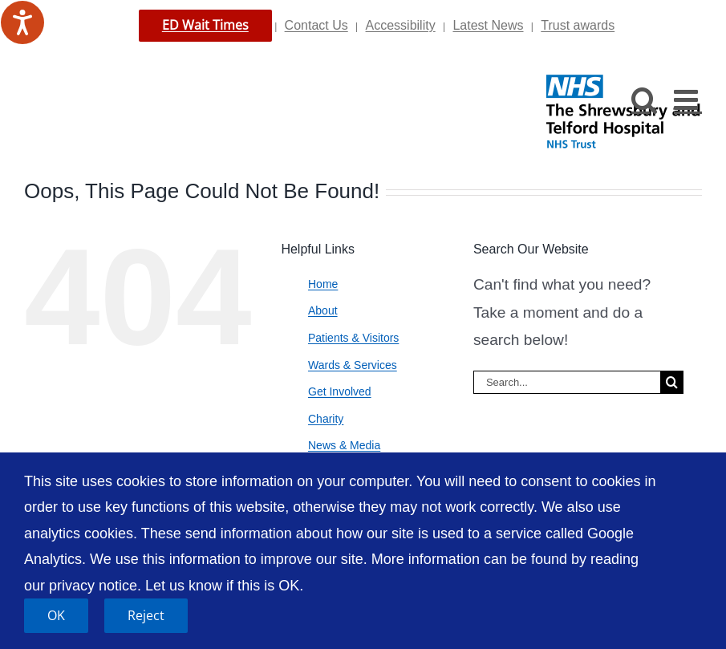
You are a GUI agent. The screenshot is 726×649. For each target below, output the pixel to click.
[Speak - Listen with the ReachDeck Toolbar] (22, 22)
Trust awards (577, 25)
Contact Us (316, 25)
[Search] (671, 382)
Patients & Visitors (353, 337)
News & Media (344, 445)
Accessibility (401, 25)
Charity (325, 418)
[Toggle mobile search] (644, 99)
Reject (146, 615)
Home (323, 284)
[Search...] (566, 382)
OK (56, 615)
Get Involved (339, 391)
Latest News (487, 25)
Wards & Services (352, 365)
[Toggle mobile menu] (688, 99)
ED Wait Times (205, 25)
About (323, 310)
